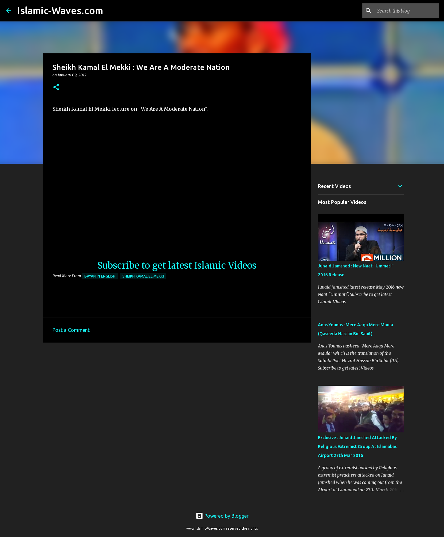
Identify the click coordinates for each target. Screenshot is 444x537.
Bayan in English (99, 276)
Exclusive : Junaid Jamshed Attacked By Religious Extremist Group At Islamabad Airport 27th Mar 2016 (358, 446)
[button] (56, 87)
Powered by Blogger (222, 516)
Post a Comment (71, 330)
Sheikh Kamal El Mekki (143, 276)
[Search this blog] (407, 10)
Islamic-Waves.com (60, 10)
